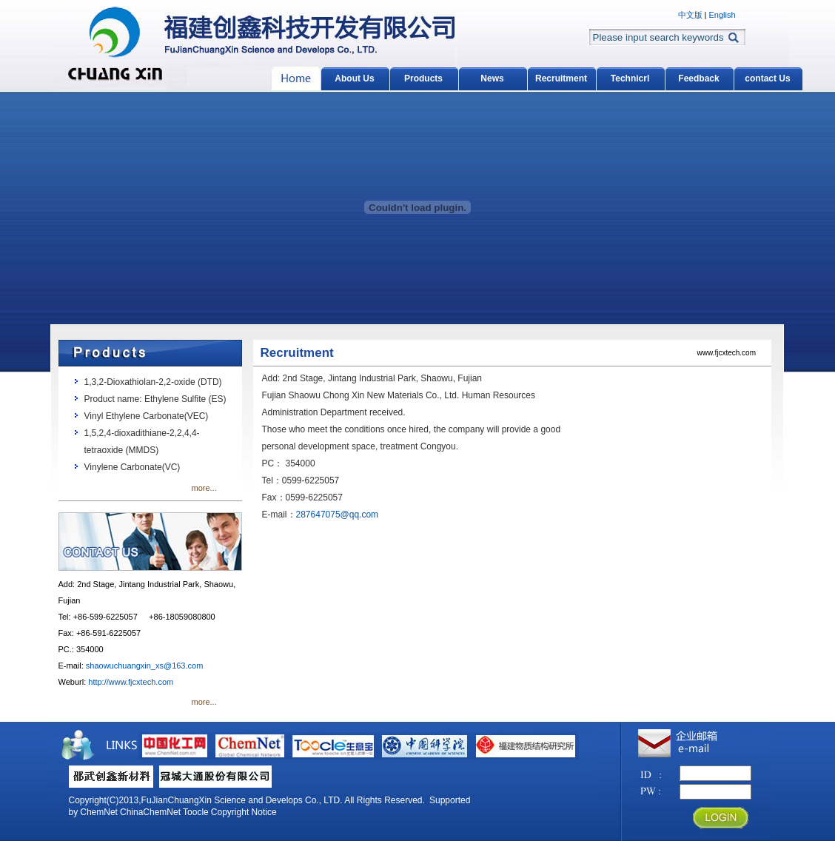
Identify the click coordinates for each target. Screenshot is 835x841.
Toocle (196, 812)
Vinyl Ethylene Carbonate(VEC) (146, 416)
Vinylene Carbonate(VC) (132, 467)
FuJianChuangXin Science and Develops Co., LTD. (242, 800)
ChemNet (99, 812)
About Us (354, 78)
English (721, 14)
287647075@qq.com (337, 514)
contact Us (767, 78)
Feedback (698, 78)
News (491, 78)
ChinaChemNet (150, 812)
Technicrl (630, 78)
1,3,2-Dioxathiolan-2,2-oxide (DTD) (153, 382)
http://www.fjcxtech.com (130, 681)
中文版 (690, 14)
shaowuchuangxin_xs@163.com (145, 665)
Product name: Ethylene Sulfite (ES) (155, 399)
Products (423, 78)
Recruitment (561, 78)
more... (204, 487)
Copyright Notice (244, 812)
